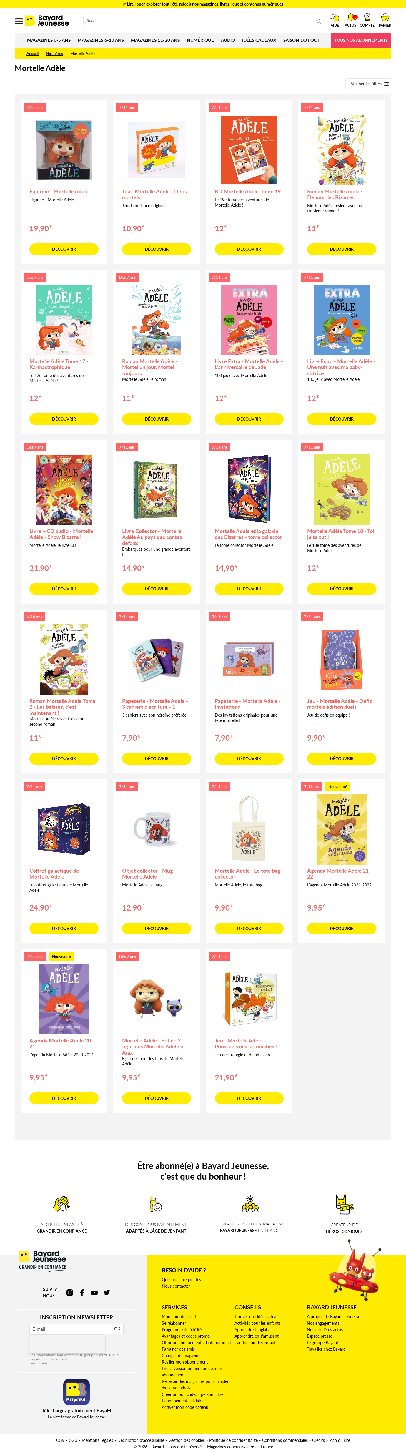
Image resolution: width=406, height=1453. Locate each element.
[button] (367, 20)
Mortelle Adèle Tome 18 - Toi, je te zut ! (341, 534)
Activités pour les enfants (257, 1323)
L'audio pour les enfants (255, 1342)
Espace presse (319, 1336)
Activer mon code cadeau (185, 1407)
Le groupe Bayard (322, 1342)
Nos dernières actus (325, 1329)
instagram (69, 1292)
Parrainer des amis (178, 1348)
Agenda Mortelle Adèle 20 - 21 (61, 1043)
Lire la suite (38, 1363)
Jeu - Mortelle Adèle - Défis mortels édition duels (339, 704)
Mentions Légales (97, 1440)
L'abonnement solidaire (182, 1400)
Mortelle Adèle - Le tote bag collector (248, 873)
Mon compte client (179, 1316)
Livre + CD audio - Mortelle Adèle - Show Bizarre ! (61, 534)
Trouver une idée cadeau (256, 1316)
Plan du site (339, 1440)
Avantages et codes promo (186, 1336)
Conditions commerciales (285, 1440)
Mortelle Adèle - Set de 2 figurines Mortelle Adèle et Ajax (153, 1046)
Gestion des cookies (187, 1440)
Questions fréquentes (181, 1279)
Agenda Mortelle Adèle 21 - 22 (339, 873)
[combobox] (203, 20)
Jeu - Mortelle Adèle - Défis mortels (154, 194)
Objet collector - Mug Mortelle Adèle (147, 873)
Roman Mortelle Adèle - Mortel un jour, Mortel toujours (150, 367)
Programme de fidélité (182, 1329)
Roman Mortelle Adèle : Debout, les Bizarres (334, 194)
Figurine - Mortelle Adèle (59, 191)
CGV (60, 1440)
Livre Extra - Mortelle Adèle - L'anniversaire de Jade (249, 364)
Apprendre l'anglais (251, 1329)
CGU (73, 1440)
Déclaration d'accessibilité (140, 1440)
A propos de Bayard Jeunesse (333, 1316)
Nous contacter (176, 1285)
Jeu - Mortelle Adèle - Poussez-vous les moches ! (246, 1043)
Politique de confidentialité (233, 1440)
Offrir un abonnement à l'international (196, 1342)
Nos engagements (323, 1323)
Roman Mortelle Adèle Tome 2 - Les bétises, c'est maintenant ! (62, 707)
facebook (82, 1292)
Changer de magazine (181, 1355)
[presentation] (67, 1344)
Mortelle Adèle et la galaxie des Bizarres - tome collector (248, 534)
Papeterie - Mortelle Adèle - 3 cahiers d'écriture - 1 (155, 704)
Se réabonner (174, 1323)
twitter (107, 1292)
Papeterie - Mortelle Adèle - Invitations (248, 704)
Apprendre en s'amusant (256, 1336)
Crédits (318, 1440)
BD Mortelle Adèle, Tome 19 (248, 191)
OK (117, 1328)
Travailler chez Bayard (326, 1348)
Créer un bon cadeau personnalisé (192, 1394)
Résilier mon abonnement (185, 1361)
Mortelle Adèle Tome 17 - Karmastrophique (59, 364)
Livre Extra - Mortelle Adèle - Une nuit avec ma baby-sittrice (341, 367)
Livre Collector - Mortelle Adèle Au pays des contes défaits (152, 537)
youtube (94, 1292)
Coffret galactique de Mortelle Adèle (54, 873)
